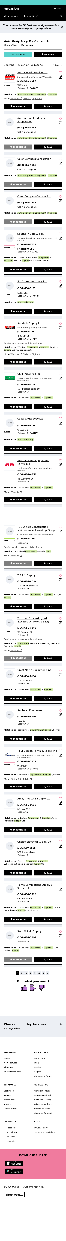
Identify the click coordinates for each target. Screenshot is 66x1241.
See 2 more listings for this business (23, 639)
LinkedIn (9, 1141)
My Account (40, 1058)
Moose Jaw (9, 1100)
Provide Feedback (42, 1095)
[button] (58, 8)
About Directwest (12, 1072)
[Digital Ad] (37, 98)
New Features (10, 1063)
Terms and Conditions (44, 1132)
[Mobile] (27, 779)
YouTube (9, 1137)
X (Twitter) (10, 1132)
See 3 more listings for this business (23, 343)
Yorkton (7, 1104)
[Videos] (27, 98)
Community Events (43, 1076)
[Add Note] (60, 78)
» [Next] (47, 973)
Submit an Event (42, 1108)
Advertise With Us (43, 1104)
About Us (8, 1067)
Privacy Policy (40, 1128)
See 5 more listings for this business (23, 547)
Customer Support (43, 1113)
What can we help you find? (21, 16)
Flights (37, 1072)
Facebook (10, 1128)
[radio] (23, 988)
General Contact (42, 1091)
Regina (7, 1095)
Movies (37, 1067)
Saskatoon (9, 1091)
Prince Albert (10, 1108)
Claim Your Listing (42, 1100)
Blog (36, 1063)
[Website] (16, 98)
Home (7, 1058)
